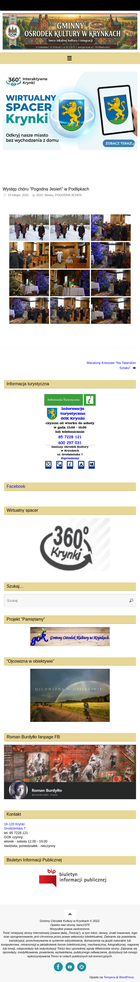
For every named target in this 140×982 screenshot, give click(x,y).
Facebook (16, 486)
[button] (70, 124)
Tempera (109, 977)
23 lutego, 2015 (18, 195)
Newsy (49, 195)
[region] (70, 124)
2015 (39, 195)
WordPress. (127, 977)
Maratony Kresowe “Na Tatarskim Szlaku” (111, 365)
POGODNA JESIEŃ (68, 195)
